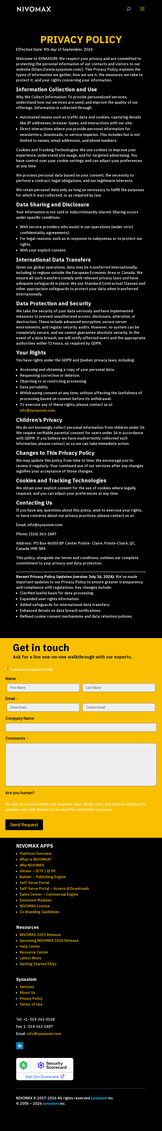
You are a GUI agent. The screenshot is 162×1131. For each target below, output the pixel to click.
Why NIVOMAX (32, 865)
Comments (16, 738)
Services (27, 986)
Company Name (19, 718)
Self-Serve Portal (34, 882)
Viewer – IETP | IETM (37, 871)
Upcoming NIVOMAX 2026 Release (49, 940)
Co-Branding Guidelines (40, 912)
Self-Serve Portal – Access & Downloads (54, 888)
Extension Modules (36, 900)
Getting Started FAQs (38, 964)
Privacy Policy (31, 998)
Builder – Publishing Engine (43, 877)
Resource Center (34, 952)
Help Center (30, 946)
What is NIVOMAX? (35, 859)
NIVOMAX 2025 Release (40, 934)
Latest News (30, 958)
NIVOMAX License (35, 906)
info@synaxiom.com (37, 410)
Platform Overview (36, 853)
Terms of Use (31, 1004)
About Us (27, 992)
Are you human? (20, 792)
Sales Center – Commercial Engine (49, 894)
